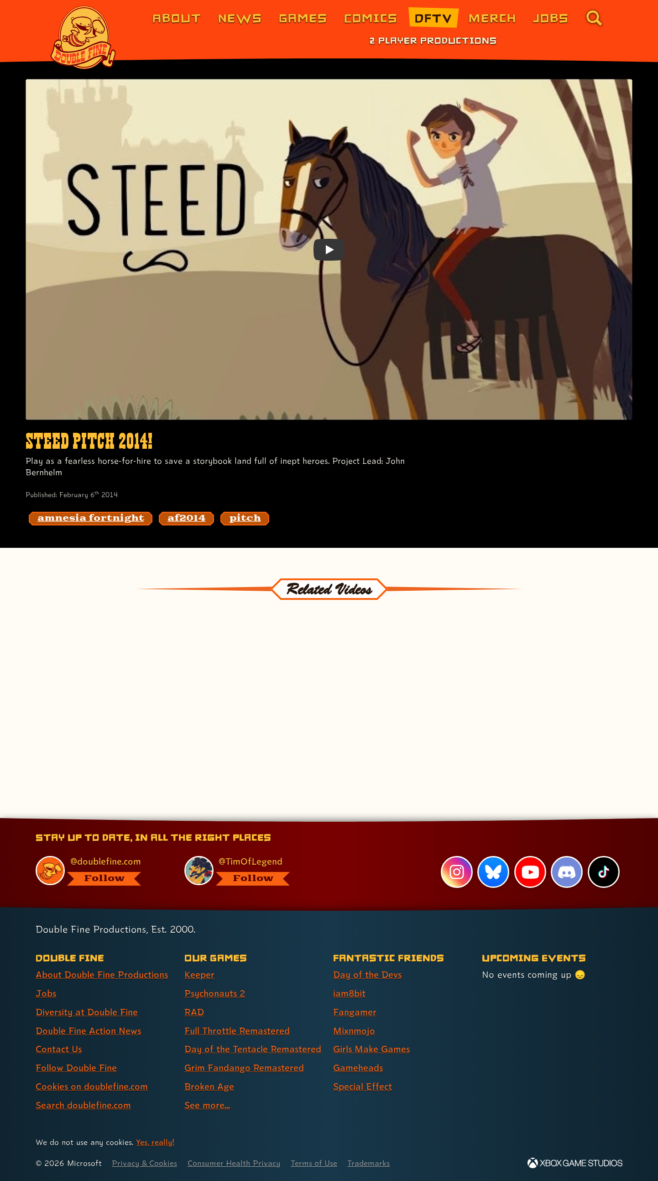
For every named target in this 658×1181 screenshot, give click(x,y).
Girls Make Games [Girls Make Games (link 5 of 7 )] (371, 1049)
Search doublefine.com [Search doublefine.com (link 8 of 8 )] (83, 1105)
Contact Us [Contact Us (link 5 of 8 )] (59, 1049)
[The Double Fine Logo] (83, 37)
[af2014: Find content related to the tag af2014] (186, 518)
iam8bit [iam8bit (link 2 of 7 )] (349, 993)
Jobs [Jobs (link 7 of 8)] (551, 17)
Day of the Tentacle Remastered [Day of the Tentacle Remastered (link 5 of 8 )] (252, 1049)
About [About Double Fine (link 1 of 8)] (176, 17)
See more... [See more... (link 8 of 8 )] (207, 1105)
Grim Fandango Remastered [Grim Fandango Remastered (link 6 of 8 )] (244, 1067)
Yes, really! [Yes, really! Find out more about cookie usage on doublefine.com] (155, 1142)
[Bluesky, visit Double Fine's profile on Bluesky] (493, 872)
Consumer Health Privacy (234, 1163)
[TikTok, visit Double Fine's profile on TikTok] (604, 872)
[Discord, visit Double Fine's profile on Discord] (567, 872)
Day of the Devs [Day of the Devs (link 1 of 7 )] (367, 974)
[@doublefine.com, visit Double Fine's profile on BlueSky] (99, 871)
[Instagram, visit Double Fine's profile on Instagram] (457, 872)
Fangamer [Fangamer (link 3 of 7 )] (354, 1012)
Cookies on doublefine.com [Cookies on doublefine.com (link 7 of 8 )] (92, 1086)
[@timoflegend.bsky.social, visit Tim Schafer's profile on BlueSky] (248, 871)
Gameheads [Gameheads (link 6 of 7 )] (358, 1067)
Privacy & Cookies (144, 1163)
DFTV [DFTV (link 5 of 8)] (433, 17)
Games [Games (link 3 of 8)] (303, 17)
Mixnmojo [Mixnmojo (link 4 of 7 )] (354, 1030)
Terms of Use (314, 1163)
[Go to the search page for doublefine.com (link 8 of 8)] (594, 18)
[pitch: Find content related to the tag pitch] (245, 518)
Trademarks (368, 1163)
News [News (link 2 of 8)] (240, 17)
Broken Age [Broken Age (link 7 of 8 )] (209, 1086)
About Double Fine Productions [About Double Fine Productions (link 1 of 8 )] (102, 974)
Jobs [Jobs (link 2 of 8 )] (46, 993)
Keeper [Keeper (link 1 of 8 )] (199, 974)
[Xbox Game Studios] (574, 1163)
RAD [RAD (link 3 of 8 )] (194, 1012)
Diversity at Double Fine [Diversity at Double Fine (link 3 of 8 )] (87, 1012)
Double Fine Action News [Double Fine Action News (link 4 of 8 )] (88, 1030)
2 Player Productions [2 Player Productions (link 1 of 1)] (433, 40)
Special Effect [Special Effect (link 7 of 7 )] (362, 1086)
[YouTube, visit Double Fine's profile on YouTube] (530, 872)
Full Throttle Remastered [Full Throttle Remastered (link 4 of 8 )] (237, 1030)
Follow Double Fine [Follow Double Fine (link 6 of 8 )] (76, 1067)
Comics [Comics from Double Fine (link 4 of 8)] (371, 17)
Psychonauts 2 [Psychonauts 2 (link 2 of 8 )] (214, 993)
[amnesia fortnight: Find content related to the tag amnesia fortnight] (91, 518)
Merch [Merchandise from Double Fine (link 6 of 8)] (493, 17)
